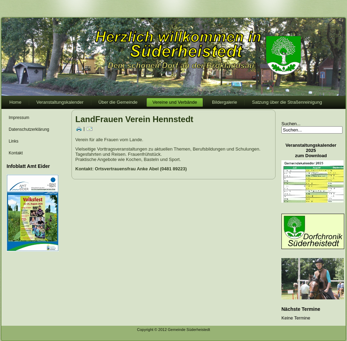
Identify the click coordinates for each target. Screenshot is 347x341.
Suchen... (291, 123)
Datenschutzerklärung (29, 129)
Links (13, 141)
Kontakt (16, 153)
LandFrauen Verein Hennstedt (134, 119)
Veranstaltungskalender (60, 102)
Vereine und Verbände (174, 102)
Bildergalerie (224, 102)
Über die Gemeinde (118, 102)
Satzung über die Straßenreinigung (287, 102)
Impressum (19, 117)
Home (15, 102)
